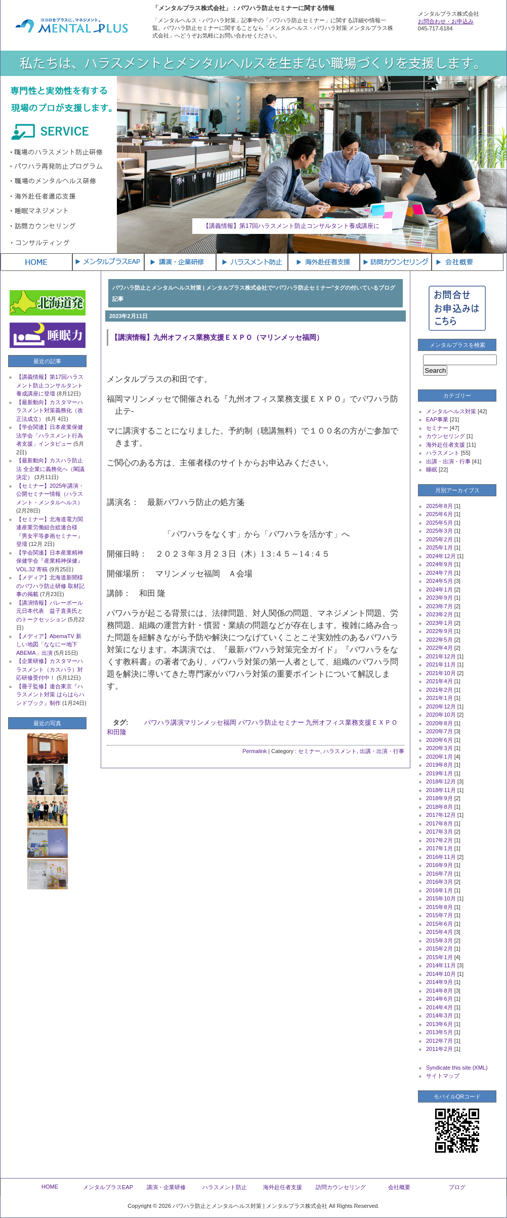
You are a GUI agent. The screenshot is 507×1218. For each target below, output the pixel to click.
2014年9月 (439, 982)
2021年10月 (441, 673)
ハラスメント (340, 751)
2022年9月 (439, 631)
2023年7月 (439, 606)
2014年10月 (441, 974)
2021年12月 (441, 656)
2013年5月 (439, 1032)
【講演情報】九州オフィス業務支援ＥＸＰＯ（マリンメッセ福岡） (217, 337)
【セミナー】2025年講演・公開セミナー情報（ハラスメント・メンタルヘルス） (50, 494)
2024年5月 (439, 581)
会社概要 (399, 1187)
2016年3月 (439, 882)
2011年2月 (439, 1049)
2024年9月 (439, 564)
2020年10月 (441, 715)
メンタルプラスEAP (108, 1187)
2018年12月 (441, 781)
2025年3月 (439, 531)
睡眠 (431, 469)
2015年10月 (441, 898)
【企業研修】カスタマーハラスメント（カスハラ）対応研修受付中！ (49, 669)
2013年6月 (439, 1024)
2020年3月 (439, 748)
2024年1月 (439, 589)
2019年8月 (439, 765)
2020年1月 (439, 757)
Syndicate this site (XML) (457, 1068)
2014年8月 (439, 991)
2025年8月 (439, 506)
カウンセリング (445, 436)
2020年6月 (439, 740)
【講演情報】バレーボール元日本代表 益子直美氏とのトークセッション (49, 611)
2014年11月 (441, 965)
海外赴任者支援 (445, 445)
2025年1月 (439, 547)
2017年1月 (439, 848)
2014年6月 (439, 999)
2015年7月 (439, 915)
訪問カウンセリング (341, 1187)
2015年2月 (439, 949)
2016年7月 (439, 874)
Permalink (254, 751)
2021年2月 (439, 690)
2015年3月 (439, 940)
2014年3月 (439, 1015)
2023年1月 (439, 623)
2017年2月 (439, 840)
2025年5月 (439, 523)
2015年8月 (439, 907)
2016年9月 (439, 865)
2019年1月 (439, 773)
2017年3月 (439, 832)
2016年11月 (441, 857)
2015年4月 (439, 932)
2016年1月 (439, 890)
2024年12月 (441, 556)
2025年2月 (439, 539)
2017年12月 (441, 815)
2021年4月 (439, 681)
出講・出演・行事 (382, 751)
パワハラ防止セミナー (271, 722)
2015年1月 (439, 957)
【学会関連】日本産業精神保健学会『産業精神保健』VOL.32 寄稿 (49, 560)
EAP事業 (437, 419)
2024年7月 (439, 573)
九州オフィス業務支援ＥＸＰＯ (352, 722)
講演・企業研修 (166, 1187)
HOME (49, 1187)
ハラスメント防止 (224, 1187)
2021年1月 (439, 698)
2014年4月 (439, 1007)
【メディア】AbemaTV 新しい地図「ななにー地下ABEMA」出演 (48, 644)
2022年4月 (439, 648)
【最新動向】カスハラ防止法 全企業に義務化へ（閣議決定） (50, 468)
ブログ (457, 1187)
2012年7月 (439, 1041)
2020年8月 (439, 723)
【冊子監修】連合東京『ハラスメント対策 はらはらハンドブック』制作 (50, 694)
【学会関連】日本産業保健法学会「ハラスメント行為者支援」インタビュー (49, 435)
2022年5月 (439, 640)
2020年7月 (439, 731)
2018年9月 (439, 798)
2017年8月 (439, 823)
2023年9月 (439, 598)
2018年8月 (439, 807)
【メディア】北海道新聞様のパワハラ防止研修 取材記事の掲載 (50, 585)
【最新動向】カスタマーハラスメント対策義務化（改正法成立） (49, 410)
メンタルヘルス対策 (451, 411)
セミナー (309, 751)
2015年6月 (439, 924)
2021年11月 (441, 664)
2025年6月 (439, 514)
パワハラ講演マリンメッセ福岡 (190, 722)
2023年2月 (439, 614)
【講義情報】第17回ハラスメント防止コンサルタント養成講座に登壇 (49, 385)
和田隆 (116, 732)
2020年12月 (441, 706)
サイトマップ (442, 1076)
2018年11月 (441, 790)
